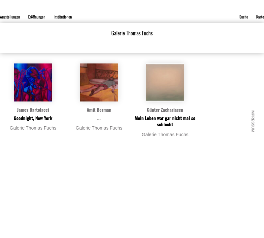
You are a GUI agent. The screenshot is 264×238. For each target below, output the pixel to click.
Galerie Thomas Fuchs (33, 128)
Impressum (253, 121)
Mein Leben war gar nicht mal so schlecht (165, 121)
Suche (243, 17)
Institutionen (62, 17)
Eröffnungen (37, 17)
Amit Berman (99, 109)
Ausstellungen (10, 17)
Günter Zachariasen (165, 109)
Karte (260, 17)
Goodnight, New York (33, 117)
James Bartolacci (33, 109)
